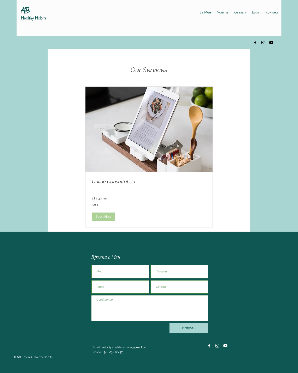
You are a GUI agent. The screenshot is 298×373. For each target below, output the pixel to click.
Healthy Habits (33, 18)
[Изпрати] (188, 328)
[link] (149, 181)
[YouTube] (271, 42)
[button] (103, 217)
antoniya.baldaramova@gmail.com (125, 347)
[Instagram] (263, 42)
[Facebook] (255, 42)
